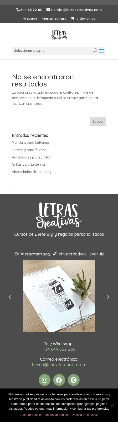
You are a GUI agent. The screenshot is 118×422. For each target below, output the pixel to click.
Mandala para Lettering (30, 142)
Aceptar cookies (31, 415)
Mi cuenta (30, 18)
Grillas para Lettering (28, 164)
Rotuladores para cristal (31, 157)
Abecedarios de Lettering (31, 172)
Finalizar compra (54, 18)
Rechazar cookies (57, 415)
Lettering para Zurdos (29, 150)
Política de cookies (84, 415)
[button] (9, 297)
